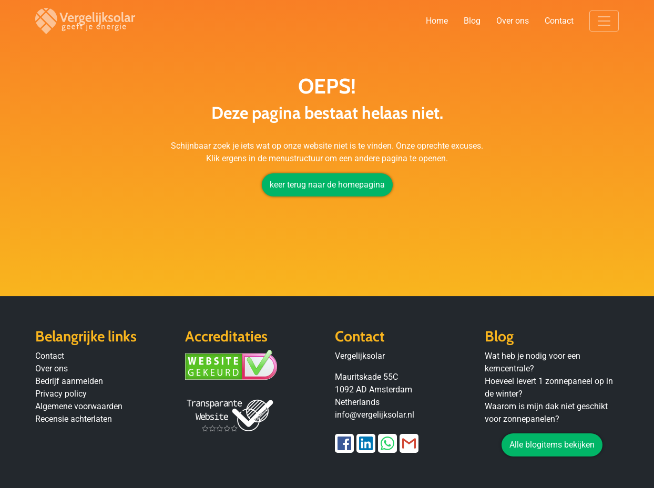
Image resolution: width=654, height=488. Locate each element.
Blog (472, 21)
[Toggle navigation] (604, 21)
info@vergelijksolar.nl (374, 415)
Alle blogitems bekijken (552, 445)
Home (437, 21)
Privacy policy (61, 394)
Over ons (512, 21)
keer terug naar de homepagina (327, 185)
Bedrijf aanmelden (69, 381)
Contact (559, 21)
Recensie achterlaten (73, 419)
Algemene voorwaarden (78, 406)
